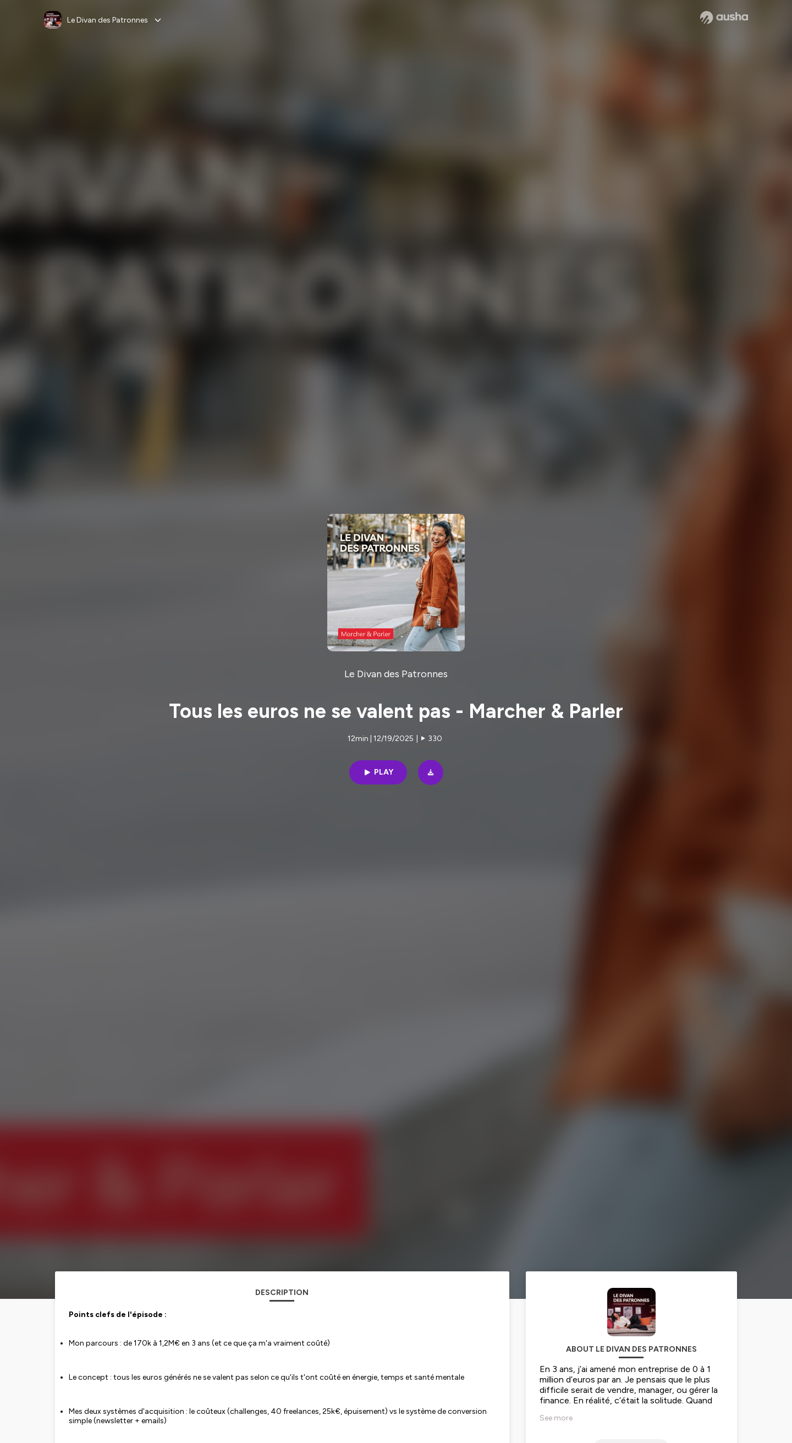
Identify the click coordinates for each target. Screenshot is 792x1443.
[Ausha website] (724, 17)
